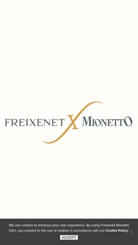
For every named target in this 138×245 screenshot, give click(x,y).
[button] (131, 232)
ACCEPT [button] (69, 237)
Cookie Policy (117, 230)
